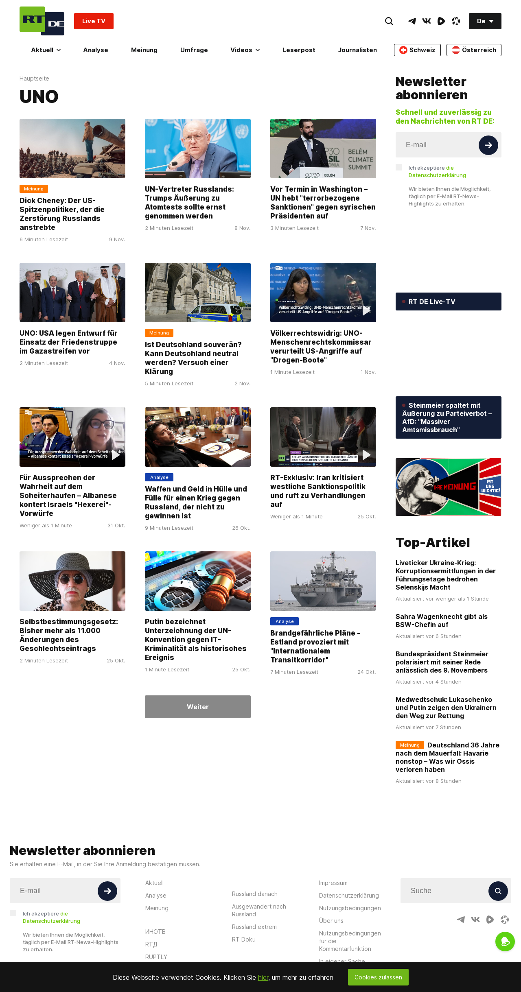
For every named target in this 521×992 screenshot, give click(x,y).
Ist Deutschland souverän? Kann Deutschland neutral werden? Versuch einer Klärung (193, 358)
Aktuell (46, 50)
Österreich (474, 50)
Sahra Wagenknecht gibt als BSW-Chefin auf (442, 620)
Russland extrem (254, 926)
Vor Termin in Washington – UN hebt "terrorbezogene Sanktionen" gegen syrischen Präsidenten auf (323, 202)
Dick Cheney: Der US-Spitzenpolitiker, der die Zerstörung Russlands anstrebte (62, 214)
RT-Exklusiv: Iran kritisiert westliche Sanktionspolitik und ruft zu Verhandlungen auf (318, 491)
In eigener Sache (342, 961)
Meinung (144, 50)
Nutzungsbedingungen (350, 908)
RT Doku (244, 939)
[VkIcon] (426, 21)
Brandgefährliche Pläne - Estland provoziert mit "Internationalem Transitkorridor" (315, 646)
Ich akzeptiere (437, 171)
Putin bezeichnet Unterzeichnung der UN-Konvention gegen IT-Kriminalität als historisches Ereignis (196, 640)
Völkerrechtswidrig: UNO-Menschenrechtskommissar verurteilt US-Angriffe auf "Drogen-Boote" (321, 347)
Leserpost (298, 50)
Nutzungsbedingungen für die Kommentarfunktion (350, 941)
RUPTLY (156, 956)
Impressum (333, 882)
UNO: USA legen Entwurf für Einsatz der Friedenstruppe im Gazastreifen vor (69, 343)
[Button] (488, 145)
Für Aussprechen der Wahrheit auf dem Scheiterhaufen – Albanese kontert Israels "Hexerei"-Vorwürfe (68, 496)
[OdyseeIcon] (455, 21)
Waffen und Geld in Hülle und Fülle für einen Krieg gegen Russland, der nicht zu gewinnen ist (196, 502)
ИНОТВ (155, 931)
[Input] (448, 144)
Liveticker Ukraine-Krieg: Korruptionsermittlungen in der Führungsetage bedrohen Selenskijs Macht (446, 575)
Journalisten (357, 50)
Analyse (95, 50)
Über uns (331, 920)
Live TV (93, 21)
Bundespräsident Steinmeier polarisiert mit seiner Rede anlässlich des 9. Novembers (442, 662)
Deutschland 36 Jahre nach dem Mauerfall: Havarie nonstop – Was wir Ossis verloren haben (447, 757)
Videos (245, 50)
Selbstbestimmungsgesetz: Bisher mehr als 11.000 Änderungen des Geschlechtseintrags (69, 635)
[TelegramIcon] (411, 21)
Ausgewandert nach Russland (259, 910)
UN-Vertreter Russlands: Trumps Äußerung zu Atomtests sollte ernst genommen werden (189, 202)
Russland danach (255, 893)
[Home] (42, 21)
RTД (151, 944)
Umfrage (194, 50)
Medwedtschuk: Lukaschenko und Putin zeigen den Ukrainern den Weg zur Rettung (446, 707)
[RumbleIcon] (441, 21)
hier (263, 977)
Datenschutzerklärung (349, 895)
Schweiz (417, 50)
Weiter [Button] (198, 707)
